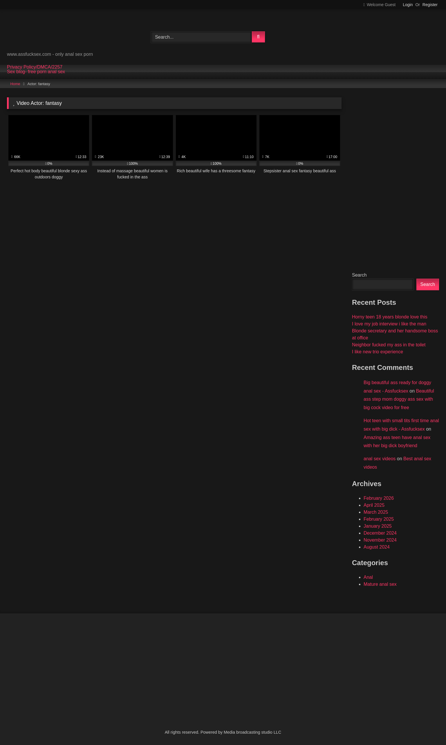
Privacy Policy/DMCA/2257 (34, 67)
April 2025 (374, 505)
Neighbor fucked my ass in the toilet (388, 344)
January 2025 (378, 526)
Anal (368, 577)
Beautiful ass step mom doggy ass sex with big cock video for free (399, 399)
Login (408, 4)
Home (15, 84)
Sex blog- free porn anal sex (36, 71)
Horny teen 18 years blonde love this (389, 316)
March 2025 (376, 512)
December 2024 (380, 533)
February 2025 (379, 519)
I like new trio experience (377, 351)
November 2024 (380, 540)
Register (430, 4)
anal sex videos (380, 458)
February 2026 (379, 498)
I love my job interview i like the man (389, 323)
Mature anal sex (380, 584)
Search (359, 275)
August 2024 (377, 547)
